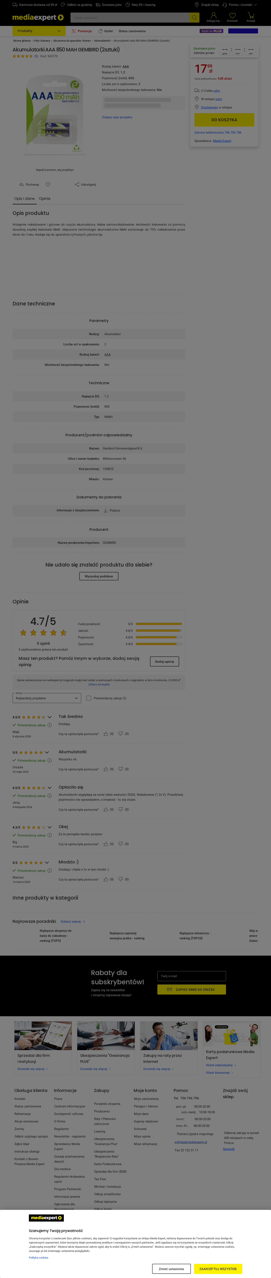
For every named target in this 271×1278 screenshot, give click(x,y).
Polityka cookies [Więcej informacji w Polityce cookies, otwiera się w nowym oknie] (38, 1257)
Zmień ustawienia (171, 1269)
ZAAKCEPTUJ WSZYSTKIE (218, 1269)
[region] (135, 1244)
